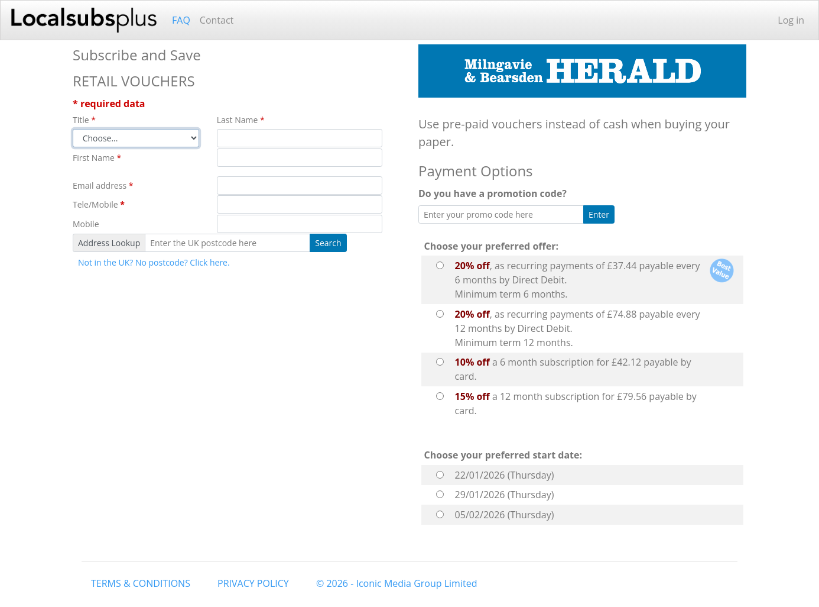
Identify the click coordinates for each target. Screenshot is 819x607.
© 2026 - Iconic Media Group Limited (396, 583)
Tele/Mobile (99, 204)
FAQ (181, 20)
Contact (216, 20)
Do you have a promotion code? (494, 193)
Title (84, 119)
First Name (97, 157)
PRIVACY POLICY (253, 583)
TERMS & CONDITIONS (140, 583)
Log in (791, 20)
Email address (103, 185)
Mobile (86, 224)
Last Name (241, 119)
